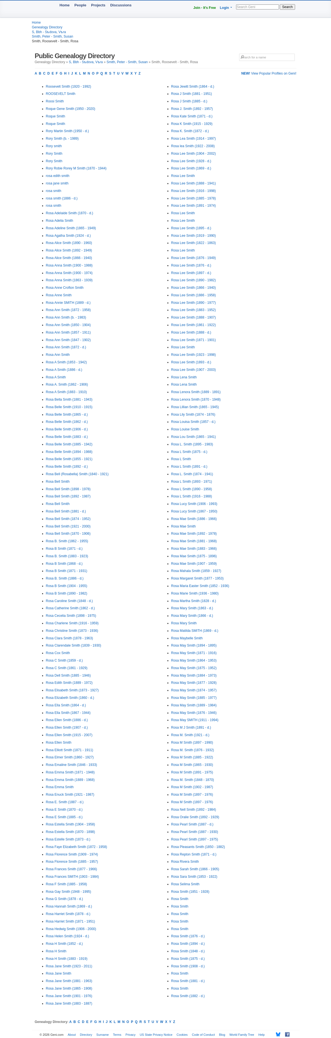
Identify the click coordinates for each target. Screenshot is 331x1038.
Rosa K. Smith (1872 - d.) (190, 131)
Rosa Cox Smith (58, 653)
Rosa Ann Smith (58, 355)
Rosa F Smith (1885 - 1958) (66, 884)
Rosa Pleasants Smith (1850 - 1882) (198, 847)
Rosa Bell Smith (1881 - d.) (66, 511)
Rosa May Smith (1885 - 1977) (194, 698)
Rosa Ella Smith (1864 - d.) (66, 705)
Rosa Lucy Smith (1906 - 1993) (194, 504)
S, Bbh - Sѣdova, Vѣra (49, 32)
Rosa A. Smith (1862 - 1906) (67, 384)
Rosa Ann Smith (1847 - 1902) (68, 340)
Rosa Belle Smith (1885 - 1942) (69, 444)
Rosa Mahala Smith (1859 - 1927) (196, 571)
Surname (102, 1034)
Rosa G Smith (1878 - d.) (64, 899)
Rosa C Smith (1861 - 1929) (66, 668)
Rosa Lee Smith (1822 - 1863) (193, 243)
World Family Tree (241, 1034)
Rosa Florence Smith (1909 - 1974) (72, 854)
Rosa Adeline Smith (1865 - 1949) (71, 228)
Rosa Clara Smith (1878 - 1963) (69, 638)
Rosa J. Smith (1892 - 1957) (192, 109)
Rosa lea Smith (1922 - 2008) (193, 146)
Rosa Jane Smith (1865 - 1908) (69, 988)
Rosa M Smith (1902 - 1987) (192, 787)
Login (224, 8)
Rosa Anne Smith (59, 295)
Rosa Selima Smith (185, 884)
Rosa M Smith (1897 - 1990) (192, 742)
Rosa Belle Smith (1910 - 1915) (69, 407)
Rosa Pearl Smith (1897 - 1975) (194, 839)
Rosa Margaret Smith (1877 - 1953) (197, 578)
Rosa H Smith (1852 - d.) (64, 944)
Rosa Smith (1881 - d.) (188, 981)
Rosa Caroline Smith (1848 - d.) (69, 601)
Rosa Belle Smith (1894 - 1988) (69, 452)
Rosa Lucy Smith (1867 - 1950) (194, 511)
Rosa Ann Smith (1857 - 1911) (68, 332)
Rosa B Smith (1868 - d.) (64, 564)
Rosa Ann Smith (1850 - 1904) (68, 325)
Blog (222, 1034)
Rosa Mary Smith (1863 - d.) (192, 608)
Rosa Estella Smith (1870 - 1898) (70, 832)
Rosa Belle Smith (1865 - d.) (67, 414)
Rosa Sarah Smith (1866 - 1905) (195, 869)
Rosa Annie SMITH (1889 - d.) (68, 303)
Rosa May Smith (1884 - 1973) (194, 675)
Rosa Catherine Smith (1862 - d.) (70, 608)
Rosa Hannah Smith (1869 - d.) (69, 906)
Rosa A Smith (56, 377)
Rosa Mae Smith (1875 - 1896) (194, 556)
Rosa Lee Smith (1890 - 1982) (193, 280)
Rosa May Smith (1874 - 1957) (194, 690)
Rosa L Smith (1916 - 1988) (191, 496)
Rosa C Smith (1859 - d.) (64, 660)
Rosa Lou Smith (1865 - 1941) (193, 437)
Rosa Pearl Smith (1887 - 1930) (194, 832)
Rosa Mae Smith (183, 526)
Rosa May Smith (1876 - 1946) (194, 713)
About (72, 1034)
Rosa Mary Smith (184, 623)
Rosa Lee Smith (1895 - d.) (191, 228)
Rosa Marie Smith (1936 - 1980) (195, 593)
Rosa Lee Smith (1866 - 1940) (193, 288)
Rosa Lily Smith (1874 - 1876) (193, 414)
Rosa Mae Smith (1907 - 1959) (194, 564)
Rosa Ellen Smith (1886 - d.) (67, 720)
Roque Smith (55, 116)
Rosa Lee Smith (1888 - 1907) (193, 317)
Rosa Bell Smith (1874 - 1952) (68, 519)
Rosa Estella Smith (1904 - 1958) (70, 824)
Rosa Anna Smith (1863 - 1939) (69, 280)
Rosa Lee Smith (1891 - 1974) (193, 206)
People (80, 5)
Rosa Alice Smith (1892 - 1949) (69, 250)
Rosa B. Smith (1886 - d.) (65, 578)
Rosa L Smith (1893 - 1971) (191, 482)
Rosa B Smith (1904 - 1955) (66, 586)
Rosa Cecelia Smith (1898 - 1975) (71, 616)
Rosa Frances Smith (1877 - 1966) (71, 869)
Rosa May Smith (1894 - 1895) (194, 645)
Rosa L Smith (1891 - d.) (189, 467)
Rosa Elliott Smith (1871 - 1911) (69, 750)
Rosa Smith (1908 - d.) (188, 966)
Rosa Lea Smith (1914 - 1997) (193, 138)
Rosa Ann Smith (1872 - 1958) (68, 310)
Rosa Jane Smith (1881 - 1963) (69, 981)
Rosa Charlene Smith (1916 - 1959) (72, 623)
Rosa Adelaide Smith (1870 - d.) (69, 213)
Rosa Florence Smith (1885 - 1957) (72, 862)
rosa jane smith (57, 183)
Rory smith (54, 146)
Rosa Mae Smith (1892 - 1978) (194, 534)
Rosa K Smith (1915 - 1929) (192, 124)
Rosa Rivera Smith (185, 862)
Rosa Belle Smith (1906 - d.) (67, 429)
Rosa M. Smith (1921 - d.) (190, 735)
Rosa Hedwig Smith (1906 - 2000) (71, 929)
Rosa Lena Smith (184, 377)
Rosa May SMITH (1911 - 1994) (195, 720)
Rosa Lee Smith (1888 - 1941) (193, 183)
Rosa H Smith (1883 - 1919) (66, 959)
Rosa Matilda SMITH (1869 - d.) (194, 631)
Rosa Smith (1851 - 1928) (190, 892)
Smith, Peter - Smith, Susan (52, 36)
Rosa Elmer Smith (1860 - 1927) (70, 757)
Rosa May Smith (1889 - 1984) (194, 705)
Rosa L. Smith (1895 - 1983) (192, 444)
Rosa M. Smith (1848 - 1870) (192, 780)
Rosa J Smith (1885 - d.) (189, 101)
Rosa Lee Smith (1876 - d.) (191, 265)
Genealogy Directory (47, 27)
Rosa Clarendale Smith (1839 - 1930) (73, 645)
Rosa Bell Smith (58, 482)
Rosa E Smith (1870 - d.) (64, 810)
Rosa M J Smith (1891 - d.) (191, 727)
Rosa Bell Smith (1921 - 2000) (68, 526)
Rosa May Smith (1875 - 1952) (194, 668)
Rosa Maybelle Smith (187, 638)
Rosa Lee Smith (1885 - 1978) (193, 198)
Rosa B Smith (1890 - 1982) (66, 593)
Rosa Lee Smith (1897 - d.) (191, 273)
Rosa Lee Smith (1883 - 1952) (193, 310)
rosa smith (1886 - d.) (62, 198)
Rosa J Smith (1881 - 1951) (191, 94)
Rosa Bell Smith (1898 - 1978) (68, 489)
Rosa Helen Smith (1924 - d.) (67, 936)
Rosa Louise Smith (185, 429)
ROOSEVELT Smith (60, 94)
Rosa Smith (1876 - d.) (188, 936)
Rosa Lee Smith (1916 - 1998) (193, 191)
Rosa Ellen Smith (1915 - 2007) (69, 735)
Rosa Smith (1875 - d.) (188, 959)
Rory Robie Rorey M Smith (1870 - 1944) (76, 168)
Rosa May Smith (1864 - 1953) (194, 660)
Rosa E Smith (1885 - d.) (64, 817)
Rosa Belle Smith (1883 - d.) (67, 437)
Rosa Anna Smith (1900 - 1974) (69, 273)
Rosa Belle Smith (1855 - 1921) (69, 459)
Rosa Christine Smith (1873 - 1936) (72, 631)
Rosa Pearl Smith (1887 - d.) (192, 824)
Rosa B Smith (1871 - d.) (64, 549)
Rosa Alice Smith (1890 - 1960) (69, 243)
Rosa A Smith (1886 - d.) (64, 370)
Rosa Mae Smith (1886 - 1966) (194, 519)
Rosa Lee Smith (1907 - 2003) (193, 370)
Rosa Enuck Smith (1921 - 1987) (70, 795)
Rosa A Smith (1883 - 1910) (66, 392)
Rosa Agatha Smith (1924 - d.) (68, 236)
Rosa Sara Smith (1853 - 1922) (194, 877)
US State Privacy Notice (156, 1034)
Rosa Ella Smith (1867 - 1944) (68, 713)
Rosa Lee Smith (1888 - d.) (191, 332)
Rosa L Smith (181, 459)
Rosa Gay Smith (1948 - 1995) (68, 892)
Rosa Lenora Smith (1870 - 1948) (196, 399)
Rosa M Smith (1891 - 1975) (192, 772)
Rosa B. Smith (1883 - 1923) (67, 556)
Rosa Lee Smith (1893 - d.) (191, 362)
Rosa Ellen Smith (59, 742)
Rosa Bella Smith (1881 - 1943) (69, 399)
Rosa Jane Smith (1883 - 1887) (69, 1003)
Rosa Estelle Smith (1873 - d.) (68, 839)
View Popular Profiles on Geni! (268, 73)
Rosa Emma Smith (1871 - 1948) (70, 772)
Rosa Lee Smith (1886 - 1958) (193, 295)
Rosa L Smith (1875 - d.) (189, 452)
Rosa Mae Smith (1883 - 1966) (194, 549)
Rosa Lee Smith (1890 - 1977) (193, 303)
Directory (86, 1034)
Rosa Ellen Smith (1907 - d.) (67, 727)
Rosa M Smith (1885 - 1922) (192, 757)
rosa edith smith (58, 176)
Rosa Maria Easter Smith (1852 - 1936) (200, 586)
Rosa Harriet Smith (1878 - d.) (68, 914)
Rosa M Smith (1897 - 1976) (192, 795)
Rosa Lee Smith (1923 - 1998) (193, 355)
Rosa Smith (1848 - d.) (188, 951)
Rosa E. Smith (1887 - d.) (65, 802)
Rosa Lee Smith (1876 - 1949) (193, 258)
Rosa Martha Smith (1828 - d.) (193, 601)
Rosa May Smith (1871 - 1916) (194, 653)
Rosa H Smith (56, 951)
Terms (117, 1034)
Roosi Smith (55, 101)
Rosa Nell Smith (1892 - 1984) (193, 810)
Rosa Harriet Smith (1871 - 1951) (70, 921)
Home (65, 5)
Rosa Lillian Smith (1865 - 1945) (195, 407)
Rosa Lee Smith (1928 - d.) (191, 161)
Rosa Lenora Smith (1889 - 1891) (196, 392)
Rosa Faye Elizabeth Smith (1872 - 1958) (76, 847)
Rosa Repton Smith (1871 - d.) (194, 854)
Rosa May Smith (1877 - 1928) (194, 683)
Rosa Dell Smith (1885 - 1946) (68, 675)
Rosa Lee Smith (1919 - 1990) (193, 236)
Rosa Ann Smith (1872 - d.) (66, 347)
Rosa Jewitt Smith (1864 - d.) (192, 86)
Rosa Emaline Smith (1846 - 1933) (71, 765)
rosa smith (53, 191)
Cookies (182, 1034)
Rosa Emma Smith (60, 787)
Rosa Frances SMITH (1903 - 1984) (72, 877)
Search (287, 7)
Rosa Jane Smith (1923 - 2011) (69, 966)
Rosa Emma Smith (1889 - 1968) (70, 780)
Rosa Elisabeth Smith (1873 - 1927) (72, 690)
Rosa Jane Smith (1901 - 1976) (69, 996)
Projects (98, 5)
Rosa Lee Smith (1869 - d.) (191, 168)
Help (261, 1034)
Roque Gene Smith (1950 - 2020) (70, 109)
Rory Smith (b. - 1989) (62, 138)
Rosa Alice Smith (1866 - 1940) (69, 258)
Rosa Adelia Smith (59, 221)
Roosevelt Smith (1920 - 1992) (68, 86)
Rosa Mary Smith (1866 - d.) (192, 616)
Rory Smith (54, 154)
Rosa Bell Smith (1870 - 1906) (68, 534)
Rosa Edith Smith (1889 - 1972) (69, 683)
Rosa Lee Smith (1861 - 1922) (193, 325)
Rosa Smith (179, 899)
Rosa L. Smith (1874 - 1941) (192, 474)
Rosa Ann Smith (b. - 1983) (66, 317)
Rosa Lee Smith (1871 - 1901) (193, 340)
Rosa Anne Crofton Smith (65, 288)
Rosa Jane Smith (58, 973)
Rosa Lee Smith (183, 176)
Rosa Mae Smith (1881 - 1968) (194, 541)
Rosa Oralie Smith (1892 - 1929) (195, 817)
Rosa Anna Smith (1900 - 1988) (69, 265)
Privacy (131, 1034)
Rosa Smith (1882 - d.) (188, 996)
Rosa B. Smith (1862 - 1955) (67, 541)
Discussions (121, 5)
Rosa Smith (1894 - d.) (188, 944)
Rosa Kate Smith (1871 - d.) (192, 116)
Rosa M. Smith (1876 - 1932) (192, 750)
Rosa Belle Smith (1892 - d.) (67, 467)
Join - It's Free (204, 8)
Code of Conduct (203, 1034)
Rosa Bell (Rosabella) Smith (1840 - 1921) (77, 474)
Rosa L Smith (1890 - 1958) (191, 489)
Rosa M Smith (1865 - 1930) (192, 765)
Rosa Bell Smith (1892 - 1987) (68, 496)
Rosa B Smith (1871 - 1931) (66, 571)
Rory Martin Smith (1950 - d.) (67, 131)
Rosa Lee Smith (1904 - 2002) (193, 154)
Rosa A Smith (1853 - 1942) (66, 362)
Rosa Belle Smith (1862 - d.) (67, 422)
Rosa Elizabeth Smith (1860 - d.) (70, 698)
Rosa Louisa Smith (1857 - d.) (193, 422)
